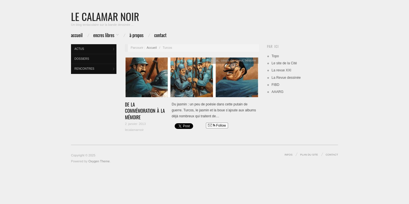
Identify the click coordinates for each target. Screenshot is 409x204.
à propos (136, 35)
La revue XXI (281, 70)
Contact (160, 35)
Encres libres (103, 35)
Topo (275, 56)
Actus (79, 48)
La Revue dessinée (286, 78)
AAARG (277, 92)
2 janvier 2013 (135, 124)
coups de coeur (232, 60)
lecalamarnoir (134, 129)
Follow (217, 126)
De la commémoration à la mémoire (145, 111)
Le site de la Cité (284, 63)
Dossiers (81, 58)
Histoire (250, 60)
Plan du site (309, 154)
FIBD (275, 85)
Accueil (77, 35)
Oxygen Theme (99, 161)
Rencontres (84, 68)
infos (289, 154)
